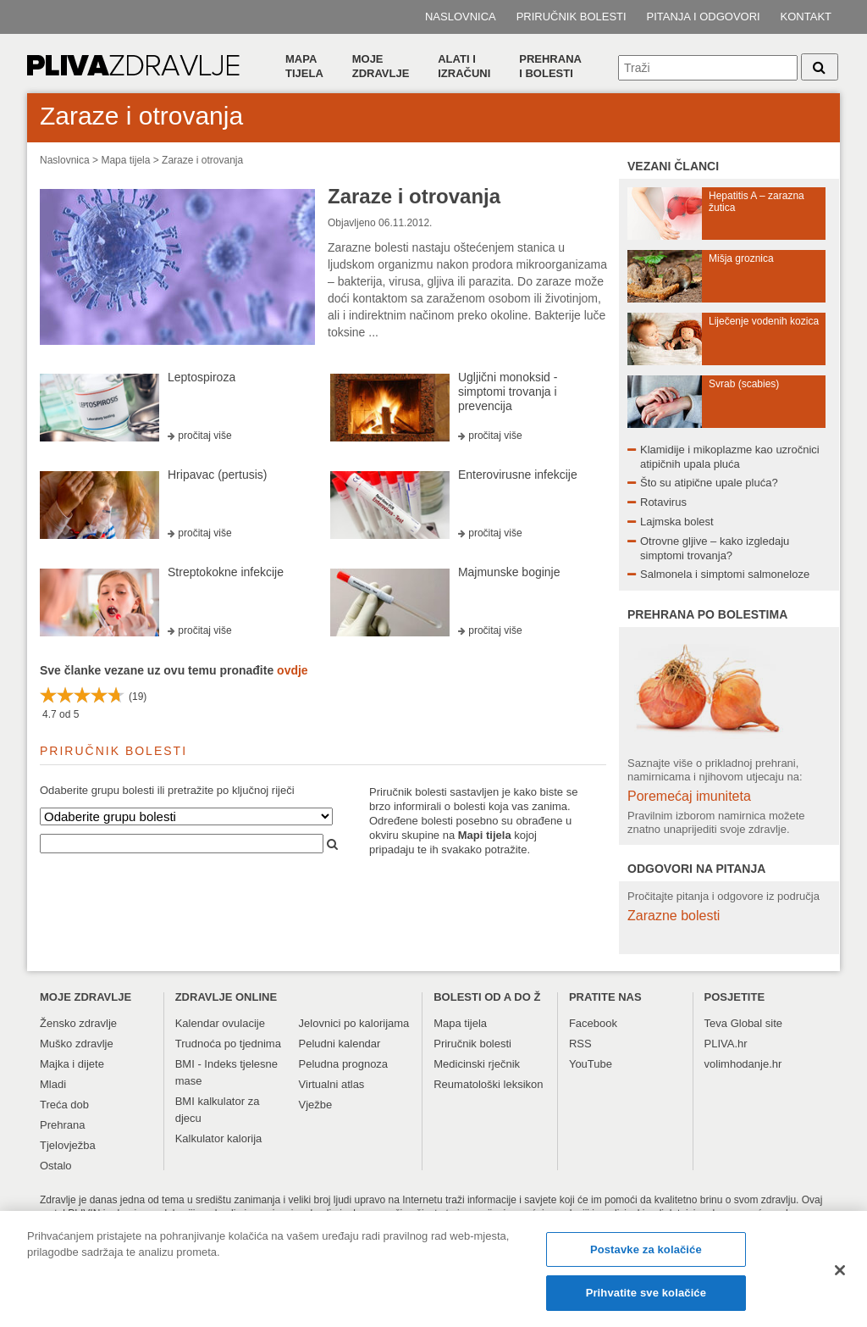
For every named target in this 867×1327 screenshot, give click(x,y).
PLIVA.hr (726, 1043)
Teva (715, 1023)
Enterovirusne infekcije (517, 474)
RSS (580, 1043)
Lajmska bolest (677, 521)
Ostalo (56, 1165)
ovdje (292, 670)
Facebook (593, 1023)
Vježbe (316, 1104)
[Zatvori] (840, 1276)
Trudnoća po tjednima (228, 1043)
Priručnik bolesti (571, 16)
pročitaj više (204, 435)
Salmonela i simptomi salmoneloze (724, 574)
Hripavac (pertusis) (217, 474)
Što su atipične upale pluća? (709, 482)
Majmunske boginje (509, 572)
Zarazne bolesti (673, 915)
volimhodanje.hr (743, 1064)
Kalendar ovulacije (220, 1023)
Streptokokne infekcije (226, 572)
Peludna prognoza (344, 1064)
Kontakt (806, 16)
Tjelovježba (68, 1145)
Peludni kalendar (340, 1043)
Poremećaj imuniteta (689, 796)
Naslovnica (460, 16)
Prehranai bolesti (550, 66)
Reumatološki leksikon (488, 1084)
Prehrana (62, 1125)
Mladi (53, 1084)
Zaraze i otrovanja (202, 160)
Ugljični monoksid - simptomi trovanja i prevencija (507, 391)
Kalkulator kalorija (218, 1138)
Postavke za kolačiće (646, 1256)
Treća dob (64, 1104)
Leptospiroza (201, 377)
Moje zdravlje (381, 66)
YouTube (590, 1064)
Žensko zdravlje (78, 1023)
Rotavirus (663, 502)
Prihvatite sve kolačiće (646, 1300)
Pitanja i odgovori (703, 16)
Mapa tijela (304, 66)
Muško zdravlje (76, 1043)
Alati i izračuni (464, 66)
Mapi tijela (484, 835)
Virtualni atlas (332, 1084)
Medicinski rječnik (477, 1064)
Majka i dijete (72, 1064)
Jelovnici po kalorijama (354, 1023)
